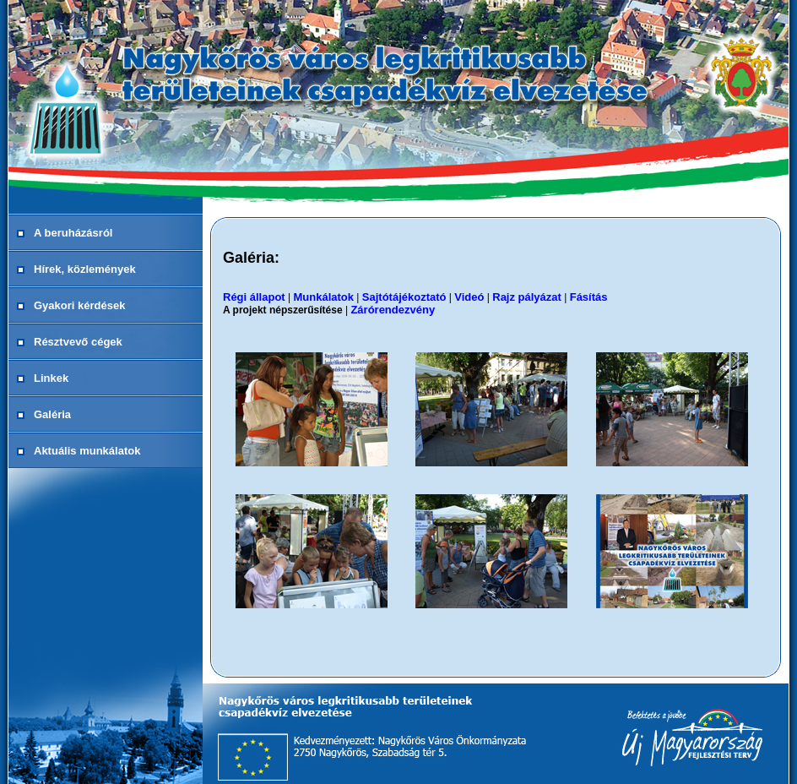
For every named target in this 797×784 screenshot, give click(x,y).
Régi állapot (254, 297)
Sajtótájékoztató (404, 297)
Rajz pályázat (526, 297)
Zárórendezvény (392, 309)
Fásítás (589, 297)
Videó (469, 297)
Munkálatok (323, 297)
